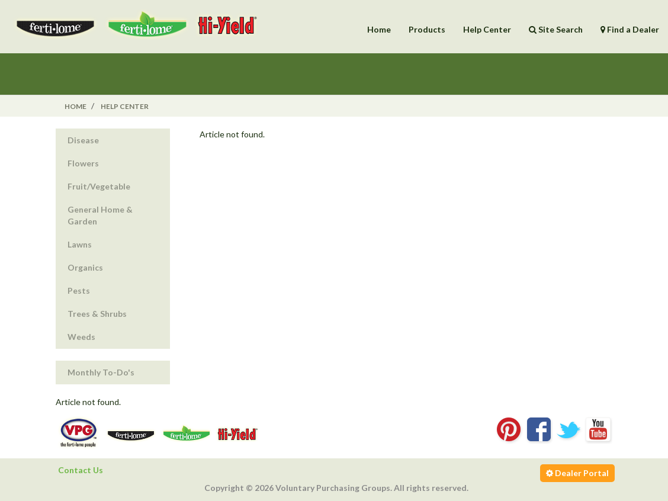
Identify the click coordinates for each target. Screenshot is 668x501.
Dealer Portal (577, 473)
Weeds (81, 337)
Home (379, 29)
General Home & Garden (100, 215)
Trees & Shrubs (97, 314)
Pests (79, 290)
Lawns (80, 244)
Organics (85, 267)
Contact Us (80, 470)
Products (427, 29)
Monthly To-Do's (101, 372)
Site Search (556, 29)
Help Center (487, 29)
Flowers (83, 163)
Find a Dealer (629, 29)
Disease (83, 140)
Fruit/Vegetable (99, 186)
